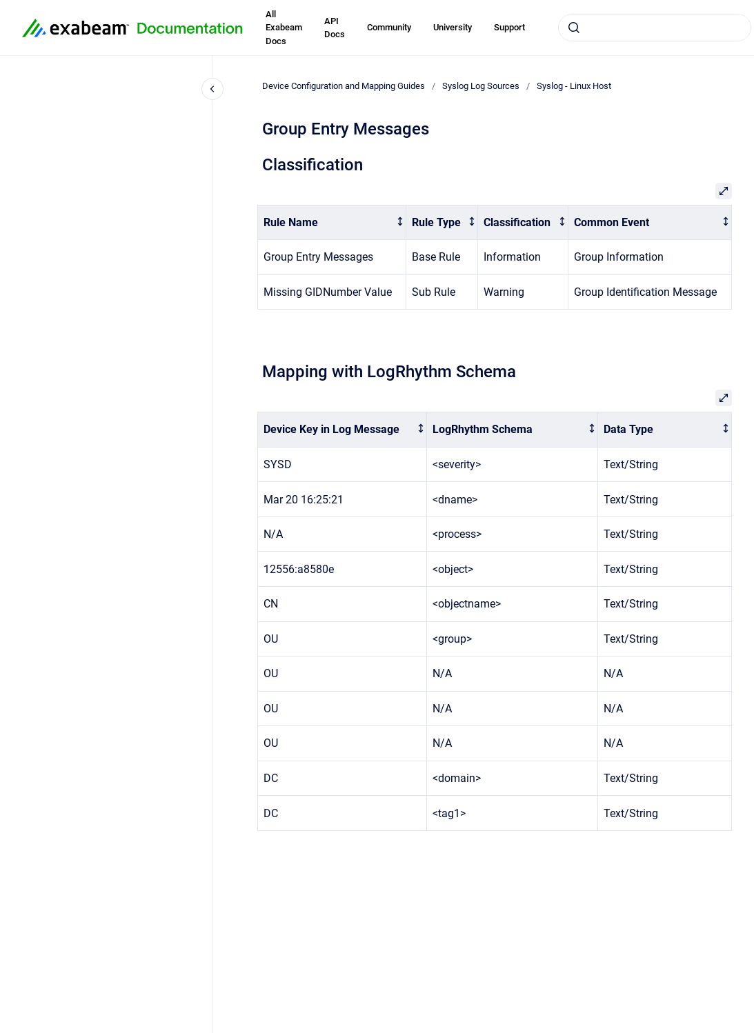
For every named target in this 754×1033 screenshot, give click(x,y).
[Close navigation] (212, 89)
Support (509, 27)
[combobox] (655, 27)
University (452, 27)
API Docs (334, 28)
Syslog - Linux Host (574, 86)
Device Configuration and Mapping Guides (343, 86)
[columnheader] (332, 222)
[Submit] (574, 28)
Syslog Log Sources (480, 86)
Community (389, 27)
